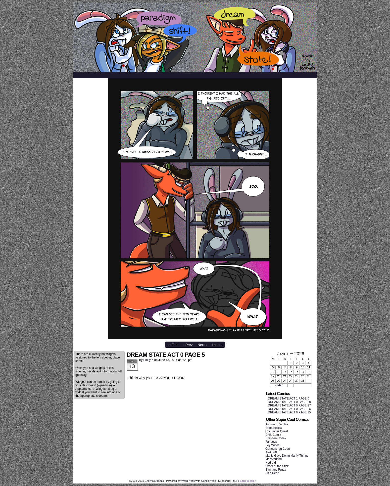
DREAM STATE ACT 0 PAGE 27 (289, 405)
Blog (155, 75)
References (135, 75)
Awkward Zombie (276, 424)
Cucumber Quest (276, 431)
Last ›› (217, 345)
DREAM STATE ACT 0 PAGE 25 (289, 412)
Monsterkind (273, 459)
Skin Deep (272, 473)
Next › (202, 345)
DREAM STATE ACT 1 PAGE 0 (288, 398)
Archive (112, 75)
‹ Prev (188, 345)
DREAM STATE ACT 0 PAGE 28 (289, 402)
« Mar (279, 385)
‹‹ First (173, 345)
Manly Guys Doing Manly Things (286, 455)
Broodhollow (273, 428)
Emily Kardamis (154, 480)
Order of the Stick (277, 466)
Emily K (148, 360)
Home (80, 75)
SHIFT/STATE (195, 37)
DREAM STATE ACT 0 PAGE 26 (289, 409)
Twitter (171, 75)
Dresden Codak (275, 438)
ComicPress (208, 480)
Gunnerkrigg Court (277, 448)
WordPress (188, 480)
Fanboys (271, 441)
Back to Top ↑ (248, 480)
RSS (235, 480)
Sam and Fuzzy (275, 469)
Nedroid (270, 462)
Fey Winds (272, 445)
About (95, 75)
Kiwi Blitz (271, 452)
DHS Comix (273, 435)
